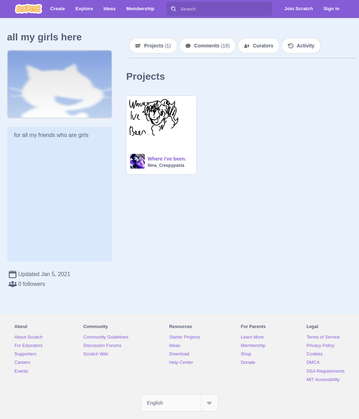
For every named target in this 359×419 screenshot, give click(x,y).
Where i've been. (167, 159)
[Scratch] (28, 9)
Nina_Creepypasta (166, 165)
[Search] (174, 9)
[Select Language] (179, 402)
